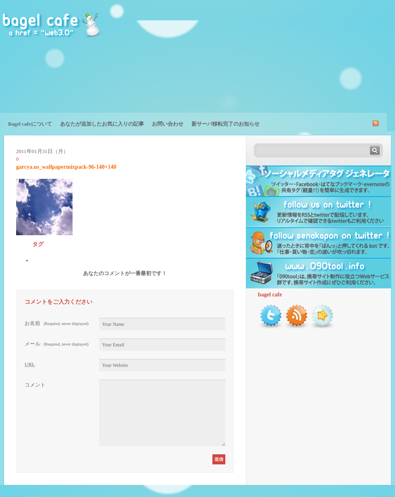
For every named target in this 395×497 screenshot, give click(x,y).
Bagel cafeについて (30, 124)
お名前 (57, 323)
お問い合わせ (167, 124)
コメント (35, 385)
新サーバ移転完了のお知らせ (225, 124)
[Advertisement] (343, 62)
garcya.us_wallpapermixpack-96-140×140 (66, 167)
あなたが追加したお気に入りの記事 (102, 124)
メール (57, 344)
